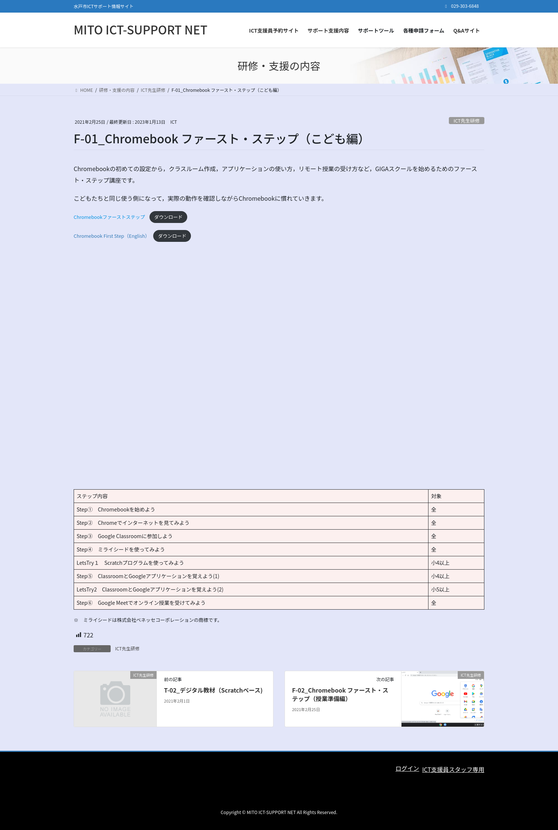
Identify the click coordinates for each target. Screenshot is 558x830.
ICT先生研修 (467, 120)
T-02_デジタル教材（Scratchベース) (213, 690)
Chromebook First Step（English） (112, 235)
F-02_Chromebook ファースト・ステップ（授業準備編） (340, 694)
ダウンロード (168, 216)
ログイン (407, 768)
